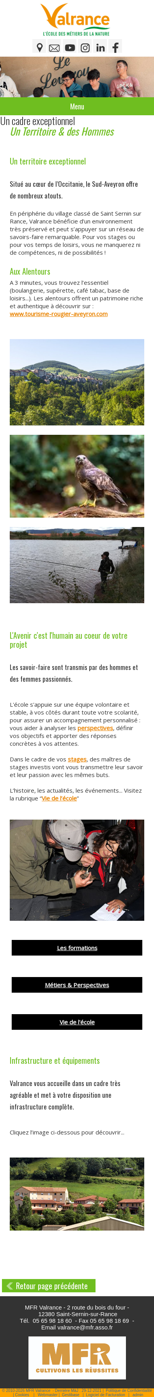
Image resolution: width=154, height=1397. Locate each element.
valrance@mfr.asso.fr (85, 1327)
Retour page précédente (52, 1286)
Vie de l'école (77, 1022)
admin (138, 1395)
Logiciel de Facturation (105, 1395)
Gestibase (71, 1395)
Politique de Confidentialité (129, 1390)
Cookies (22, 1395)
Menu (77, 106)
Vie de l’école (59, 798)
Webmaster (48, 1395)
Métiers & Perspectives (77, 985)
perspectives (95, 728)
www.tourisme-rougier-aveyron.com (59, 314)
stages (77, 759)
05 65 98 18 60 (52, 1320)
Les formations (77, 948)
